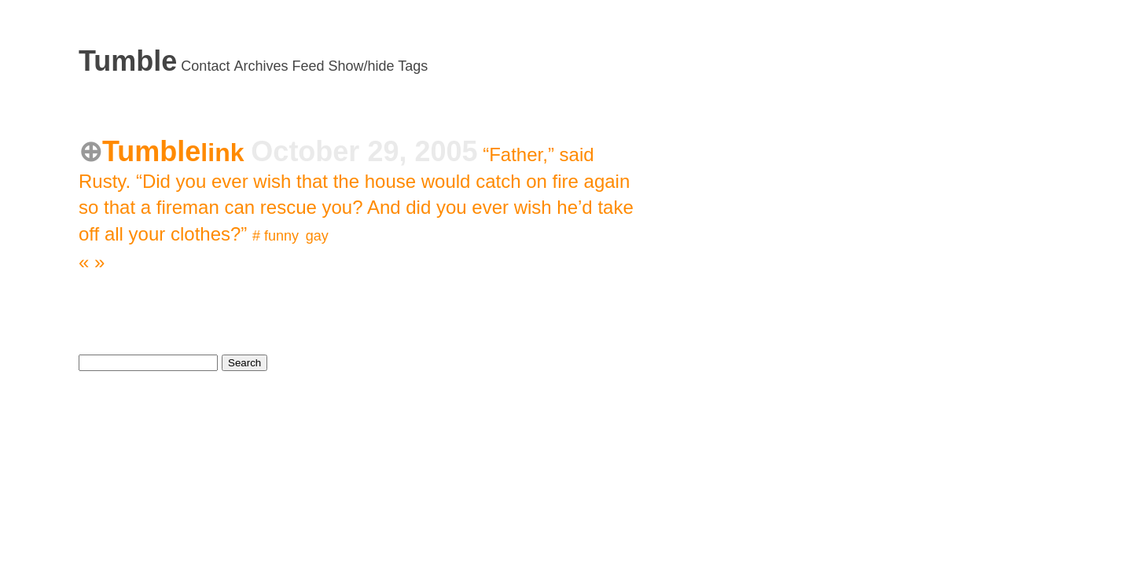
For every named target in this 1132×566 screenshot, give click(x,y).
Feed (308, 66)
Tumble (128, 61)
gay (317, 236)
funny (281, 236)
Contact (205, 66)
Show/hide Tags (378, 66)
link (225, 152)
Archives (260, 66)
